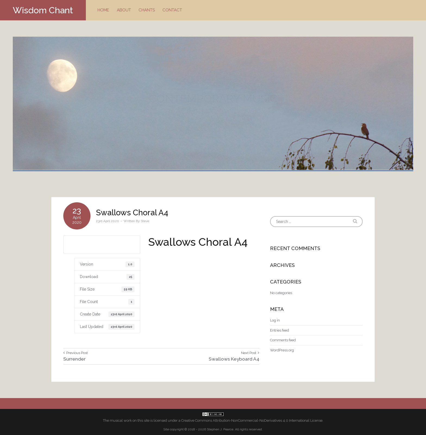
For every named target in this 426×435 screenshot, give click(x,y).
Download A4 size (101, 244)
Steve (145, 221)
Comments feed (283, 340)
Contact (172, 10)
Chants (147, 10)
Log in (275, 320)
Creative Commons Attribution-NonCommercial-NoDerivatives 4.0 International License (251, 420)
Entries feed (279, 330)
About (124, 10)
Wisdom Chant (43, 10)
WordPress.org (282, 350)
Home (103, 10)
